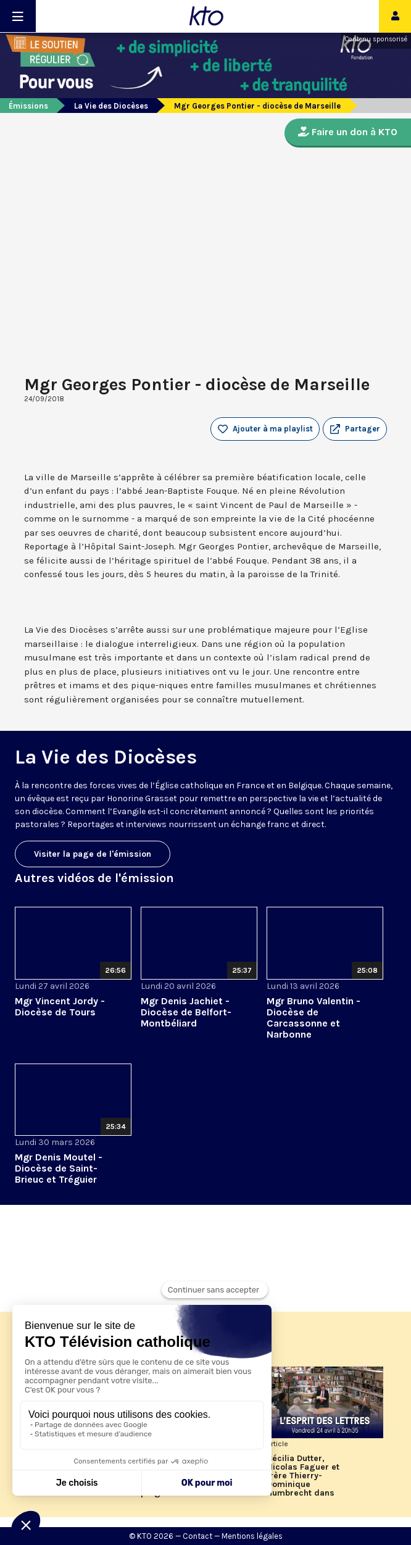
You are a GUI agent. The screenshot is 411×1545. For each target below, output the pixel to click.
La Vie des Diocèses (111, 105)
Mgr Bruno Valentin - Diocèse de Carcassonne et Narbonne (313, 1017)
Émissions (28, 105)
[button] (355, 429)
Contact (197, 1536)
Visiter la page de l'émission (92, 854)
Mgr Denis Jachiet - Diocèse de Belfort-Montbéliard (186, 1012)
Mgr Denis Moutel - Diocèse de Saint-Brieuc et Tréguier (58, 1168)
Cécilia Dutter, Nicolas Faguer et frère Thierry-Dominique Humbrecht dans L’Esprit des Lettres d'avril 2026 (307, 1475)
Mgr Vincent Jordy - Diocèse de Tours (60, 1006)
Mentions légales (252, 1536)
